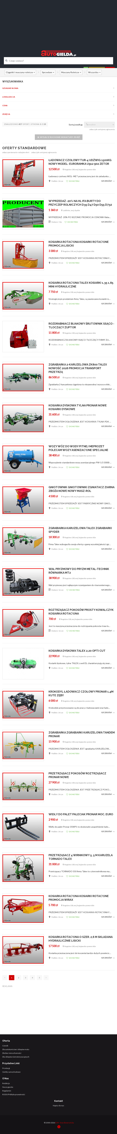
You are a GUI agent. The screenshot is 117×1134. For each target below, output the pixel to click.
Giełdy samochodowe (11, 1072)
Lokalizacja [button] (8, 97)
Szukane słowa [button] (10, 88)
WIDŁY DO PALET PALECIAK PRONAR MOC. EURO (81, 814)
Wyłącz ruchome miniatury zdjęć (58, 137)
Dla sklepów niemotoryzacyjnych (15, 1057)
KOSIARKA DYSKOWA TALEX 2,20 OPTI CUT (77, 650)
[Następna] (46, 977)
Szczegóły (108, 181)
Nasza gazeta (7, 1087)
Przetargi (6, 1068)
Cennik (5, 1046)
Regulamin (6, 1091)
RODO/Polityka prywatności (13, 1094)
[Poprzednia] (4, 977)
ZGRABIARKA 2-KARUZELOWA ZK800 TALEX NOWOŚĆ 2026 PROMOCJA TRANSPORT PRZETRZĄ (78, 368)
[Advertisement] (58, 22)
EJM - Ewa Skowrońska (64, 1123)
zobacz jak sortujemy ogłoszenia (102, 129)
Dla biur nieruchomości (11, 1053)
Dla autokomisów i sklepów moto (15, 1049)
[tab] (58, 88)
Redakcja (6, 1083)
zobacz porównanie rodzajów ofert (15, 152)
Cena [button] (5, 105)
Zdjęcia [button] (6, 114)
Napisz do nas (58, 1105)
